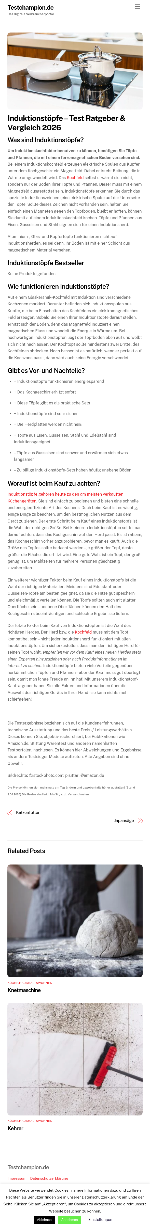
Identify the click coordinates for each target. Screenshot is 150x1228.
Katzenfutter (28, 812)
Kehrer (15, 1128)
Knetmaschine (23, 990)
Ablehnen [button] (44, 1220)
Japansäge (124, 820)
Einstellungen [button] (100, 1219)
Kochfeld (75, 177)
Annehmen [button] (69, 1220)
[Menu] (137, 7)
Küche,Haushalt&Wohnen (29, 983)
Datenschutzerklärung (49, 1178)
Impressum (16, 1178)
